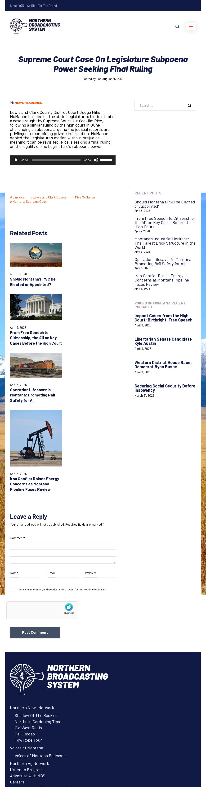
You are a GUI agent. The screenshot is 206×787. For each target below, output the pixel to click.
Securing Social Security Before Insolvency (164, 388)
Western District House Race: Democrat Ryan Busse (163, 364)
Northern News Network (32, 605)
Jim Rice (18, 197)
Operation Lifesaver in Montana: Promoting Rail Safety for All (32, 346)
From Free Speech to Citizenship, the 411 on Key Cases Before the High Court (164, 222)
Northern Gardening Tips (37, 619)
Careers (17, 679)
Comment (17, 435)
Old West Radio (28, 625)
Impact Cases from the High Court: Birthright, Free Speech (163, 317)
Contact (17, 712)
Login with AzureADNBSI (32, 756)
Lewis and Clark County (50, 197)
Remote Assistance (27, 725)
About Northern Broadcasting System (44, 685)
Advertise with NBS (27, 673)
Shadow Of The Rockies (36, 613)
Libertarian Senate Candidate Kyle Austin (163, 341)
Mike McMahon (85, 197)
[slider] (56, 160)
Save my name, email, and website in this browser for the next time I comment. (62, 486)
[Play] (16, 160)
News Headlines (28, 103)
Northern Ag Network (29, 661)
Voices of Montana (26, 645)
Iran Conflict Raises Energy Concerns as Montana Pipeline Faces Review (87, 378)
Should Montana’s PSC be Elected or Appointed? (164, 204)
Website (91, 470)
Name (14, 470)
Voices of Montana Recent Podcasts (160, 305)
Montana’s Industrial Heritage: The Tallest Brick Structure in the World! (165, 243)
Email (51, 470)
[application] (62, 160)
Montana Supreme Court (30, 201)
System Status (23, 718)
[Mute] (96, 160)
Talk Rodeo (25, 631)
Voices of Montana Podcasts (40, 653)
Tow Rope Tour (28, 637)
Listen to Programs (27, 667)
